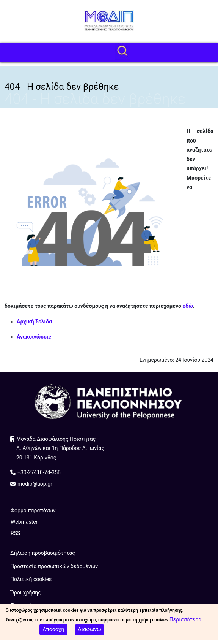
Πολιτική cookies (31, 579)
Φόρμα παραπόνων (33, 510)
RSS (15, 533)
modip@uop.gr (34, 484)
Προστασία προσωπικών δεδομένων (54, 566)
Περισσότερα (185, 621)
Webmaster (24, 522)
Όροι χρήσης (25, 592)
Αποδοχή (53, 631)
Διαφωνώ (89, 631)
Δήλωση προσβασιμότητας (42, 553)
